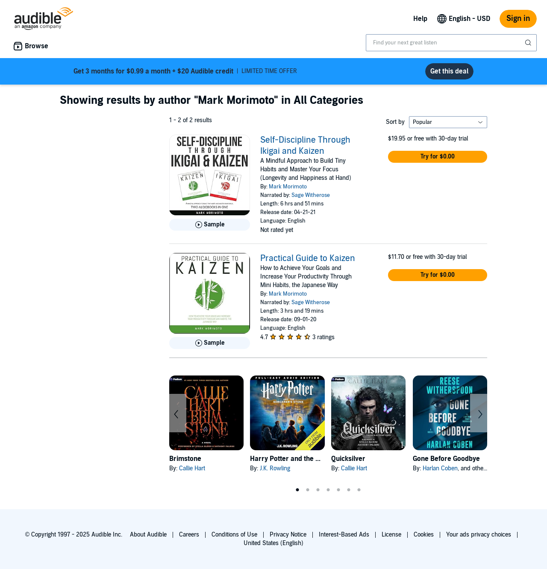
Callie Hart (192, 468)
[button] (437, 157)
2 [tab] (307, 490)
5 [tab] (338, 490)
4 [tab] (328, 490)
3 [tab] (318, 490)
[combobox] (451, 42)
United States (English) (273, 543)
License (391, 534)
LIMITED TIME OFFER (185, 71)
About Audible (148, 534)
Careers (189, 534)
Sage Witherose (310, 195)
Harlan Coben (440, 468)
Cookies (424, 534)
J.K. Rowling (275, 468)
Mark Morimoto (288, 186)
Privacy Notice (288, 534)
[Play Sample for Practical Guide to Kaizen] (209, 343)
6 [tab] (348, 490)
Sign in (518, 18)
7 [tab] (359, 490)
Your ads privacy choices (478, 534)
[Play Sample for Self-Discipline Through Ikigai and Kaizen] (209, 225)
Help (420, 19)
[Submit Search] (529, 42)
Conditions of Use (234, 534)
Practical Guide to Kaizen (307, 258)
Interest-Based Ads (344, 534)
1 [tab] (297, 490)
